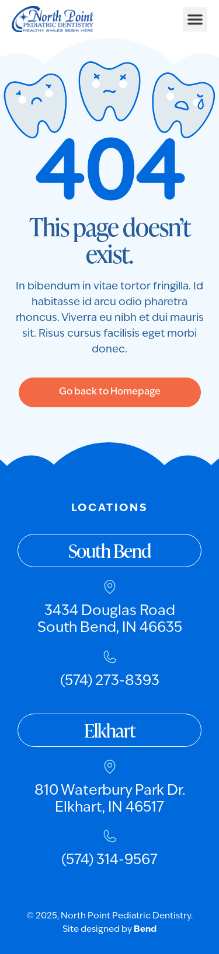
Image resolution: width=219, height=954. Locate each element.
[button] (195, 19)
